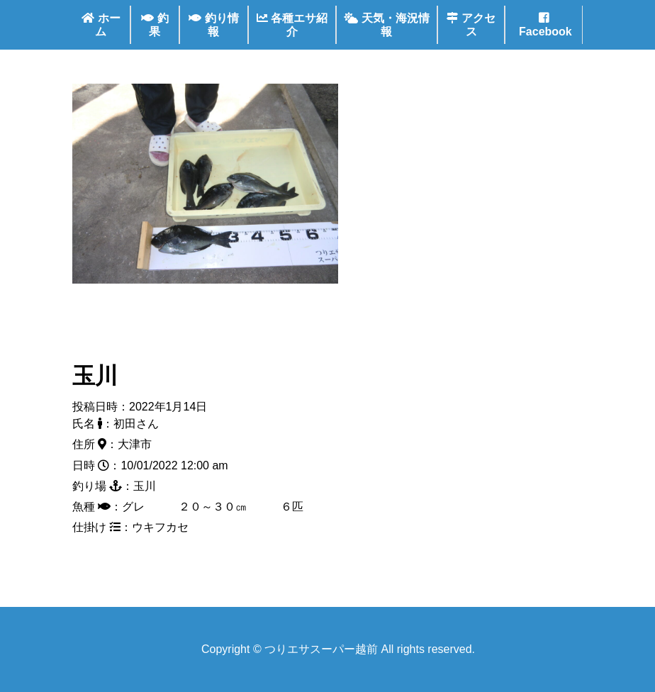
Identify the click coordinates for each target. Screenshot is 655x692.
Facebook (544, 25)
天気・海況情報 (386, 25)
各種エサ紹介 (292, 25)
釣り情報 (213, 25)
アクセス (471, 25)
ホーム (101, 25)
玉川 (95, 376)
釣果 (154, 25)
